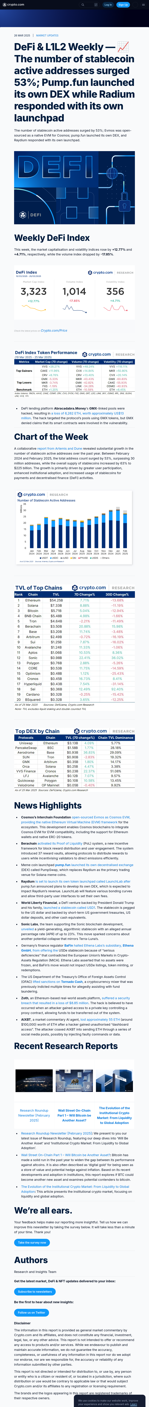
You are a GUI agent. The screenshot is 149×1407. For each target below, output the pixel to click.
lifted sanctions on (58, 982)
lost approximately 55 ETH (101, 1019)
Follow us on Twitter (31, 1312)
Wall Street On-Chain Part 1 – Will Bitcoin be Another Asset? (65, 1155)
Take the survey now (32, 1242)
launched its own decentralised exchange (94, 865)
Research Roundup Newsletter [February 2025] (34, 1115)
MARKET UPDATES (47, 35)
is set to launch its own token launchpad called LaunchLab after (82, 881)
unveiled (27, 929)
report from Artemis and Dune (59, 448)
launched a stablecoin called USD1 (69, 908)
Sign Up (123, 4)
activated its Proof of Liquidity (60, 843)
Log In (108, 4)
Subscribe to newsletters (35, 1291)
